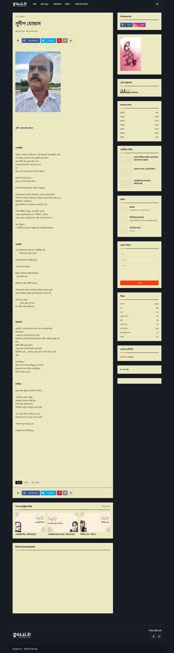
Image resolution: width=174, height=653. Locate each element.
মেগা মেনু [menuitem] (44, 4)
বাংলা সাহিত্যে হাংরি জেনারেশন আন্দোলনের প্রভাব (146, 158)
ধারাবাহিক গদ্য (139, 332)
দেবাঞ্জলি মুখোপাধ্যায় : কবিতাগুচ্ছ (61, 534)
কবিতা (22, 16)
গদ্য (139, 308)
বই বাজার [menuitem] (57, 4)
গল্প (139, 312)
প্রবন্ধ (139, 336)
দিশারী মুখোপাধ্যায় (137, 217)
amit (132, 207)
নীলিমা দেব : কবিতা (88, 534)
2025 (139, 112)
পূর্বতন (109, 619)
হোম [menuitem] (34, 4)
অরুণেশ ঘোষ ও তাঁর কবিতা (144, 169)
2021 (139, 129)
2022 (139, 125)
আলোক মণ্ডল (135, 228)
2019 (139, 137)
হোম (17, 16)
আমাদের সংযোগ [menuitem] (81, 4)
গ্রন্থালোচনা (139, 316)
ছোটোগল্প (139, 324)
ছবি (139, 320)
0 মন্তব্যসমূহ (33, 31)
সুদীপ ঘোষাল (35, 482)
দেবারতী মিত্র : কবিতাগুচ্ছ (25, 534)
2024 (139, 116)
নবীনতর (17, 619)
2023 (139, 120)
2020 (139, 133)
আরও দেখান (106, 506)
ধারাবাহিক (139, 328)
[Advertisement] (62, 457)
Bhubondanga (31, 648)
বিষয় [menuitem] (67, 4)
